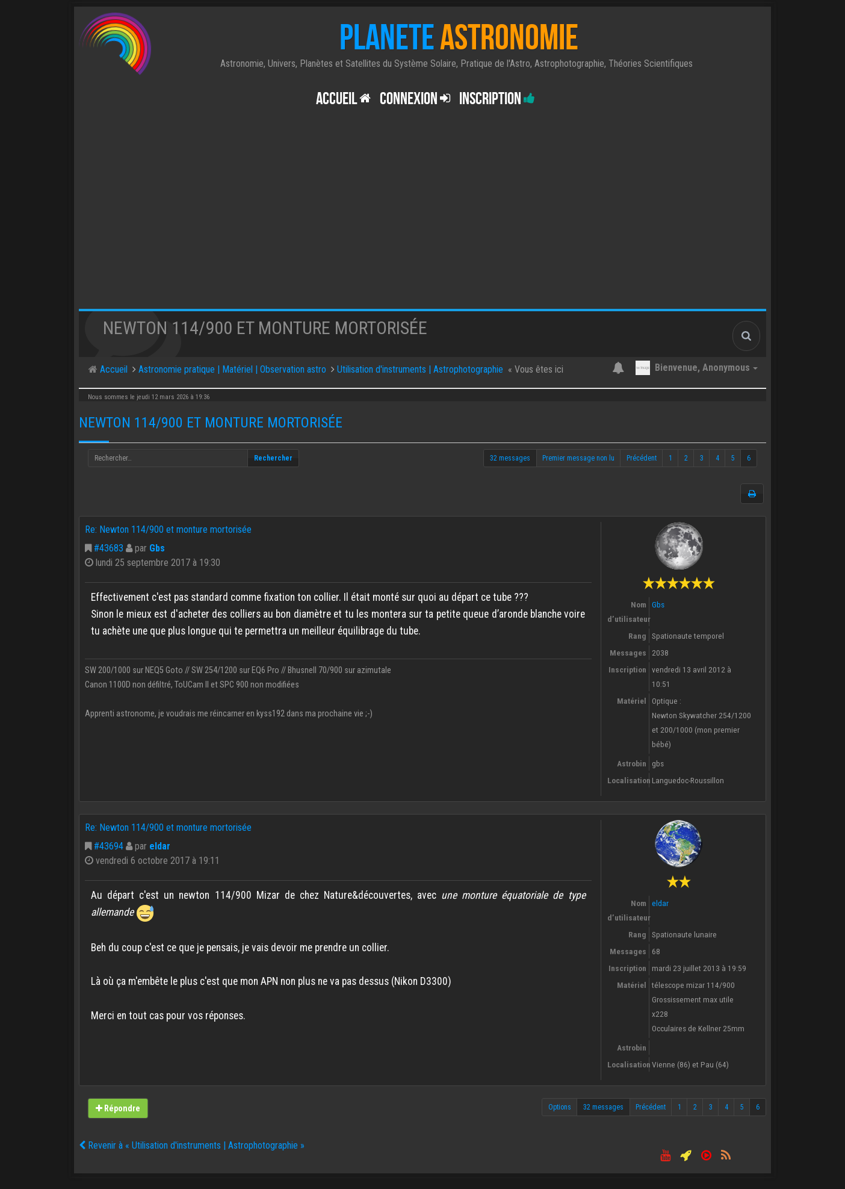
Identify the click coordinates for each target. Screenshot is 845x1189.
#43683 (108, 548)
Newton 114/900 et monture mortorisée (210, 422)
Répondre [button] (117, 1108)
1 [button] (670, 458)
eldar (159, 846)
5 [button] (733, 458)
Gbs (157, 548)
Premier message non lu (578, 458)
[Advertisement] (422, 218)
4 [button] (717, 458)
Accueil (343, 99)
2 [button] (686, 458)
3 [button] (702, 458)
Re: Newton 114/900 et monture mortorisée (168, 529)
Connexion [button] (415, 99)
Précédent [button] (642, 458)
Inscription (497, 99)
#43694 (108, 846)
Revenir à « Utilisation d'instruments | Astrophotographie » (192, 1145)
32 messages (510, 458)
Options (559, 1107)
